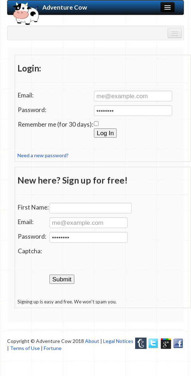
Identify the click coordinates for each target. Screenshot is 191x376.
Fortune (53, 348)
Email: (25, 95)
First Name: (33, 207)
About (92, 341)
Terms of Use (25, 348)
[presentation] (103, 260)
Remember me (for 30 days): (55, 124)
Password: (32, 109)
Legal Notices (118, 341)
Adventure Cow (50, 7)
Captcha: (30, 251)
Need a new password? (43, 155)
